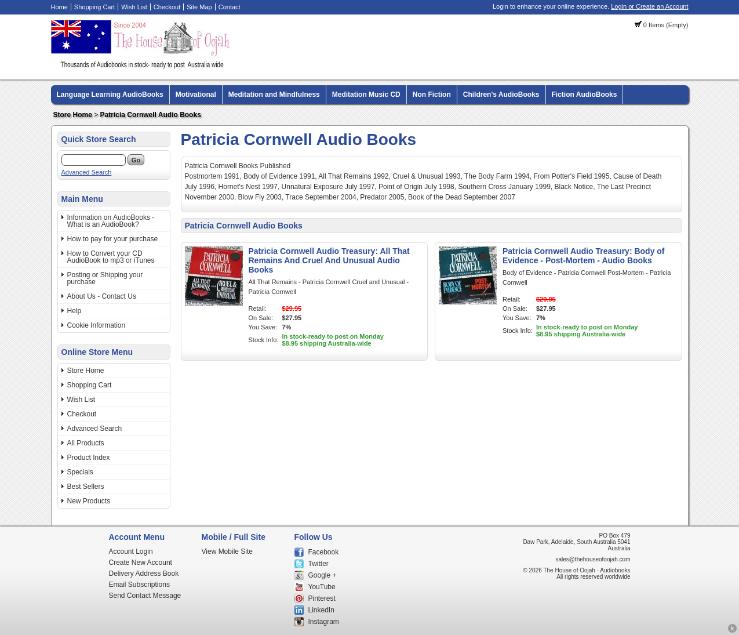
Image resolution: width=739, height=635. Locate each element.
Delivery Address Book (144, 573)
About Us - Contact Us (101, 296)
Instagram (323, 622)
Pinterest (322, 598)
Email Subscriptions (139, 584)
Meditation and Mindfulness (274, 94)
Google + (322, 575)
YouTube (322, 587)
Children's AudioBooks (501, 94)
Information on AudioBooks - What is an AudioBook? (111, 220)
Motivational (196, 94)
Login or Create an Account (649, 6)
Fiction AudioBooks (584, 94)
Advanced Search (86, 172)
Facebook (323, 552)
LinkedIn (321, 610)
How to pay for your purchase (112, 239)
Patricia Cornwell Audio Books (150, 115)
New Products (89, 501)
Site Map (199, 6)
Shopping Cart (94, 6)
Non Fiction (432, 94)
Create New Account (140, 562)
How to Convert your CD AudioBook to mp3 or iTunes (111, 256)
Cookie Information (96, 325)
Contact (230, 6)
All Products (85, 443)
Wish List (134, 6)
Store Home (72, 115)
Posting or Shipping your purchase (105, 278)
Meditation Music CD (366, 94)
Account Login (131, 551)
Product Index (88, 457)
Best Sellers (85, 486)
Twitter (318, 564)
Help (74, 311)
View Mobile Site (227, 551)
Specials (80, 472)
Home (59, 6)
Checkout (167, 6)
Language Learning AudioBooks (110, 94)
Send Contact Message (145, 596)
